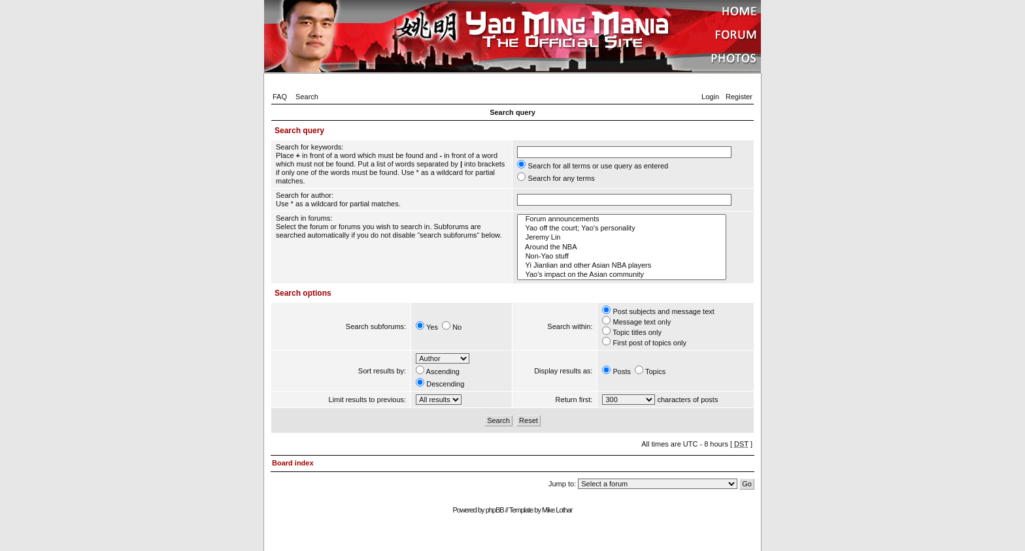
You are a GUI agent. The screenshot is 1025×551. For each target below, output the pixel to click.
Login (710, 97)
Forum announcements (622, 219)
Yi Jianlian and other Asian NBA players (622, 265)
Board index (293, 463)
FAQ (280, 97)
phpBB (495, 510)
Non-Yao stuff (622, 256)
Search (306, 97)
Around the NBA (622, 247)
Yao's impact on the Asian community (622, 274)
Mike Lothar (557, 510)
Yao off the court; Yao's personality (622, 228)
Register (739, 97)
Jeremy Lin (622, 237)
